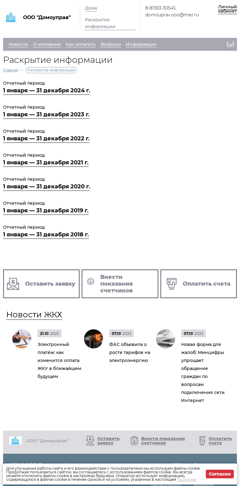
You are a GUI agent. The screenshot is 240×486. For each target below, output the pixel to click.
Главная (10, 70)
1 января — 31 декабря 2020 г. (46, 186)
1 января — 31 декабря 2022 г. (46, 138)
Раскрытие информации (100, 23)
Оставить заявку (108, 440)
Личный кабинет (227, 9)
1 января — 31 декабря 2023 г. (46, 114)
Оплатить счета (220, 440)
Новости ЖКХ (34, 314)
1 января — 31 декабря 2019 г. (46, 210)
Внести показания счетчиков (163, 440)
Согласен (220, 474)
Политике (186, 479)
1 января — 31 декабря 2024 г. (46, 90)
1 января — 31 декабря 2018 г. (46, 234)
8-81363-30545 (160, 8)
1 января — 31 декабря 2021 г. (46, 162)
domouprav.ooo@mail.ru (172, 15)
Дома (91, 8)
